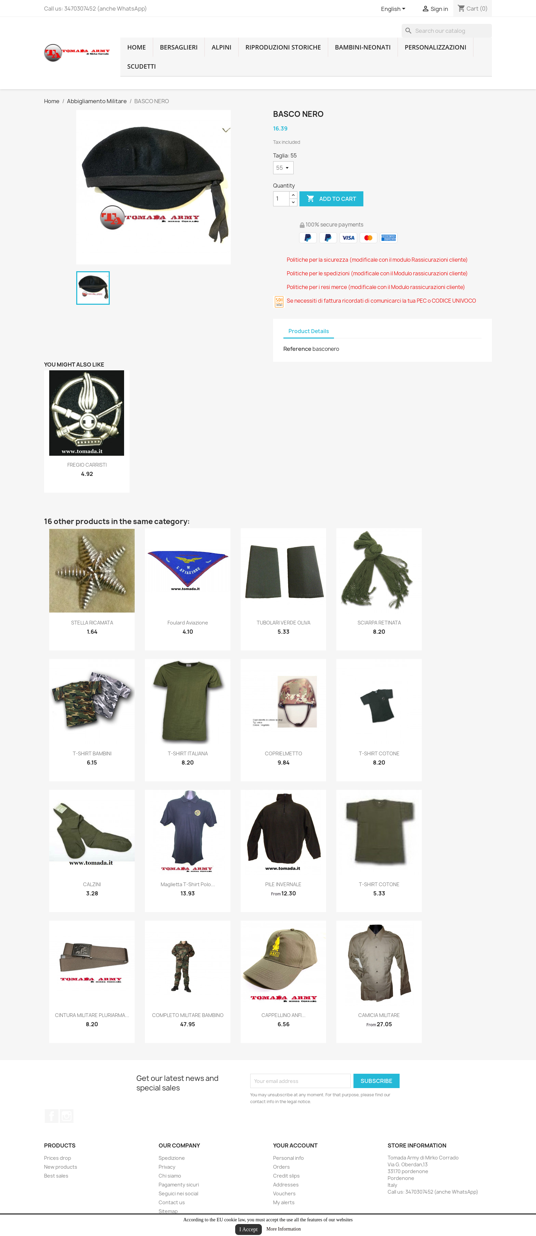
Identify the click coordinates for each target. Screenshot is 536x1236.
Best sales (56, 1175)
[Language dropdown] (394, 9)
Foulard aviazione (188, 622)
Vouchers (284, 1193)
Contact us (172, 1202)
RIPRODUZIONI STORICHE (283, 47)
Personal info (288, 1158)
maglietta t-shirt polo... (188, 884)
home (136, 47)
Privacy (167, 1167)
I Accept (248, 1229)
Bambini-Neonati (363, 47)
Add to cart (331, 198)
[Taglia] (283, 167)
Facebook (51, 1116)
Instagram (66, 1116)
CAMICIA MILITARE (379, 1015)
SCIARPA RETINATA (379, 622)
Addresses (286, 1184)
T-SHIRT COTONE (379, 753)
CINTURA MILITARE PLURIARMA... (92, 1015)
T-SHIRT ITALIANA (188, 753)
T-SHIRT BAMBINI (92, 753)
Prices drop (57, 1158)
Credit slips (286, 1175)
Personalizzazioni (435, 47)
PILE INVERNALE (283, 884)
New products (60, 1167)
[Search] (447, 31)
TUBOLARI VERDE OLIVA (283, 622)
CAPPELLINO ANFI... (284, 1015)
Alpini (221, 47)
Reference (297, 348)
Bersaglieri (179, 47)
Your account (295, 1145)
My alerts (284, 1202)
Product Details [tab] (309, 331)
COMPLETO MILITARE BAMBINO (188, 1015)
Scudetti (141, 66)
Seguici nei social (178, 1193)
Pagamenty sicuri (179, 1184)
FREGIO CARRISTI (87, 465)
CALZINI (92, 884)
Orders (281, 1167)
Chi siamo (170, 1175)
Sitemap (168, 1211)
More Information (283, 1229)
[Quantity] (281, 198)
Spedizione (172, 1158)
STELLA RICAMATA (92, 622)
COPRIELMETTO (283, 753)
